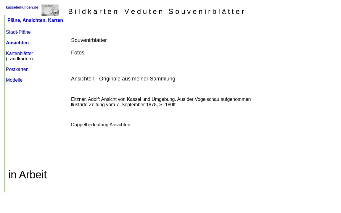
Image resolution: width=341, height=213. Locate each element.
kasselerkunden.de (22, 7)
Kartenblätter (19, 53)
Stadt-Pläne (18, 32)
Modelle (14, 80)
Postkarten (17, 69)
